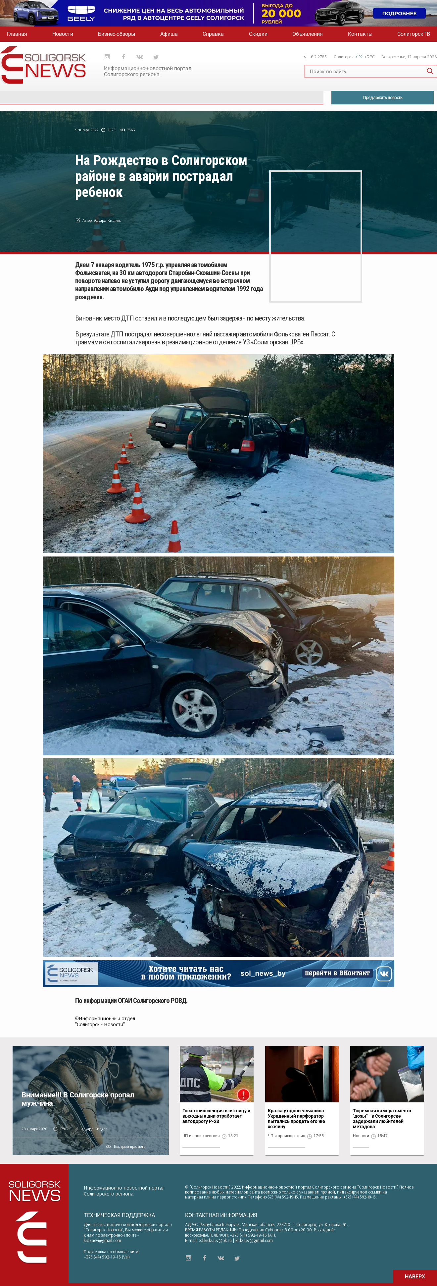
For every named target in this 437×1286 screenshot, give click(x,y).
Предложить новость (382, 97)
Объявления (307, 34)
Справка (213, 34)
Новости (62, 34)
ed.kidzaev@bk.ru (215, 1240)
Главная (17, 34)
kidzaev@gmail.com (102, 1240)
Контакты (360, 34)
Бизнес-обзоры (116, 34)
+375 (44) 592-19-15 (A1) (252, 1235)
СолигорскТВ (413, 34)
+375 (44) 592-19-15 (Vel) (107, 1257)
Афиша (169, 34)
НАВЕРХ (415, 1276)
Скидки (258, 34)
